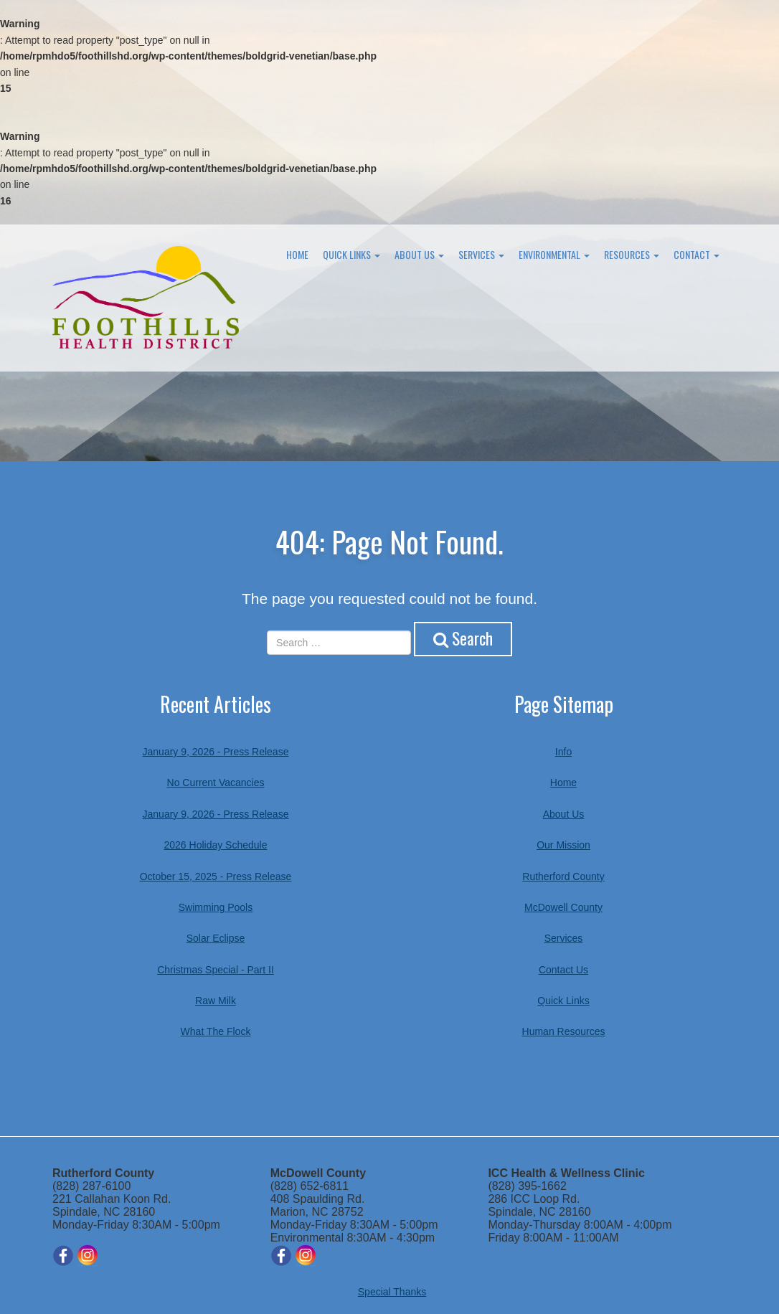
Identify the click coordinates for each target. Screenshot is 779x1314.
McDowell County (563, 907)
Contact (696, 254)
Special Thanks (392, 1292)
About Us (419, 254)
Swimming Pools (215, 907)
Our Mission (563, 845)
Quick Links (351, 254)
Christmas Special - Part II (215, 969)
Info (563, 751)
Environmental (554, 254)
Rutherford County (563, 875)
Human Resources (563, 1031)
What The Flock (216, 1031)
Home (297, 254)
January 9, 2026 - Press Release (216, 751)
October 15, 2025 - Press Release (216, 875)
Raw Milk (215, 1000)
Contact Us (563, 969)
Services (481, 254)
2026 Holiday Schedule (216, 845)
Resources (631, 254)
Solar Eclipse (216, 938)
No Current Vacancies (216, 782)
